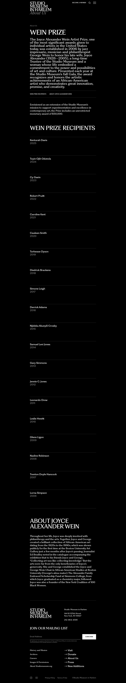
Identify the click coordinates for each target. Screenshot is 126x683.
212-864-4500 (71, 620)
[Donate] (80, 654)
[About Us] (80, 658)
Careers (33, 658)
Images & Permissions (39, 662)
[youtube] (36, 678)
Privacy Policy (50, 678)
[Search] (89, 3)
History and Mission (38, 650)
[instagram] (31, 678)
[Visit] (80, 650)
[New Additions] (80, 666)
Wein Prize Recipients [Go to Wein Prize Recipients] (38, 94)
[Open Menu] (94, 3)
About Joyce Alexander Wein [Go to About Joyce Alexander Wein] (60, 94)
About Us (33, 26)
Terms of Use (62, 678)
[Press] (80, 662)
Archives (33, 654)
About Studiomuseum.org (41, 666)
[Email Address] (55, 636)
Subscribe (89, 637)
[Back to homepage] (40, 6)
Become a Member (79, 3)
